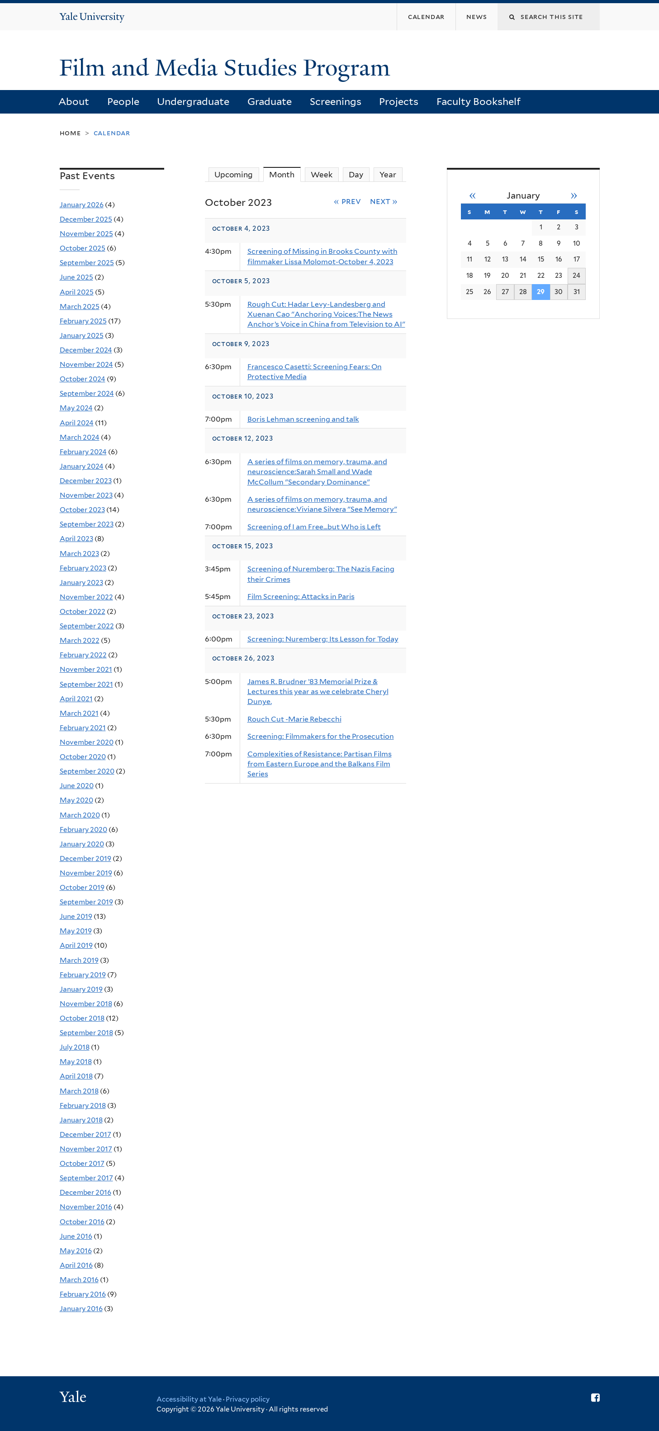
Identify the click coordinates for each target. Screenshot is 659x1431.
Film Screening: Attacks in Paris (301, 596)
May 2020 (76, 800)
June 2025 (76, 277)
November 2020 (87, 742)
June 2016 (76, 1236)
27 (505, 291)
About (73, 101)
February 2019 (83, 974)
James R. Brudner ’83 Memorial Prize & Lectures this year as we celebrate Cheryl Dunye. (318, 691)
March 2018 (79, 1091)
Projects (398, 101)
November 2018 (86, 1003)
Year (387, 174)
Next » (384, 201)
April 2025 (77, 292)
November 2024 (86, 364)
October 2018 (82, 1018)
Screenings (335, 101)
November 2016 (86, 1207)
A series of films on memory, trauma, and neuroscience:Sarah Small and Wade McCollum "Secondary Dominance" (317, 471)
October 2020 (83, 756)
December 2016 (85, 1192)
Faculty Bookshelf (478, 101)
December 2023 (86, 480)
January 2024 (82, 466)
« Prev (347, 201)
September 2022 (87, 626)
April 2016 (76, 1265)
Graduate (269, 101)
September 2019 (86, 902)
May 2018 (76, 1061)
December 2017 (85, 1134)
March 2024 (80, 437)
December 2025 (86, 219)
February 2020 (83, 829)
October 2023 (82, 509)
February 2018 (83, 1105)
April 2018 (76, 1076)
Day (356, 174)
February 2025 (83, 321)
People (123, 101)
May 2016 (76, 1250)
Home (70, 132)
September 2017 (86, 1178)
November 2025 (86, 233)
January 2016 (81, 1308)
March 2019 (79, 960)
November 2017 (86, 1149)
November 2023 (86, 495)
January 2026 (82, 204)
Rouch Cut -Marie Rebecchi (294, 719)
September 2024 (87, 393)
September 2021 (86, 684)
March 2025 (80, 306)
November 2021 (86, 669)
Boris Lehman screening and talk (303, 419)
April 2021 (76, 698)
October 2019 (82, 887)
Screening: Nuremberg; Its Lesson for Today (322, 639)
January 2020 (82, 844)
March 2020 (80, 815)
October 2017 (82, 1163)
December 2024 (86, 350)
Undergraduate (193, 101)
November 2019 (86, 873)
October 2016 (82, 1221)
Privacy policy (248, 1399)
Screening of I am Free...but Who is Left (314, 527)
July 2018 (75, 1047)
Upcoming (233, 174)
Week (321, 174)
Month (285, 174)
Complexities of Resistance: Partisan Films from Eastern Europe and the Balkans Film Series (319, 764)
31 (577, 291)
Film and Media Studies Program (227, 68)
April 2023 (76, 538)
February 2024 (83, 451)
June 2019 (76, 916)
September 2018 (86, 1032)
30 (559, 291)
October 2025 (82, 248)
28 (523, 291)
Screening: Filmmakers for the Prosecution (320, 736)
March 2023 (79, 553)
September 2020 (87, 771)
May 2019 (76, 931)
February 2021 (83, 727)
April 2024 (77, 422)
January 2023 (81, 582)
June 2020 (77, 785)
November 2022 (86, 597)
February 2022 (83, 655)
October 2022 (82, 611)
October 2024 (82, 379)
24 (576, 275)
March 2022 (80, 640)
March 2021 (79, 713)
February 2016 (83, 1294)
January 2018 (81, 1120)
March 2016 (79, 1279)
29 (541, 291)
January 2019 (81, 989)
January (523, 195)
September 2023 (87, 524)
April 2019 (76, 945)
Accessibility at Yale (189, 1399)
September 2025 (87, 262)
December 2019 (85, 858)
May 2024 (76, 408)
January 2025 (82, 335)
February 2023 (83, 568)
